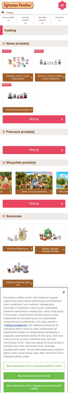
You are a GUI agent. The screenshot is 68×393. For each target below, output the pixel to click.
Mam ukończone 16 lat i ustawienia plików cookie (34, 367)
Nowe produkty (8, 17)
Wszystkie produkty (42, 18)
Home (3, 12)
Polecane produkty (25, 18)
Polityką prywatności (15, 326)
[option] (34, 183)
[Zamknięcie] (64, 294)
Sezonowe (59, 17)
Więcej (34, 119)
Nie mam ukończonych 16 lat (34, 377)
